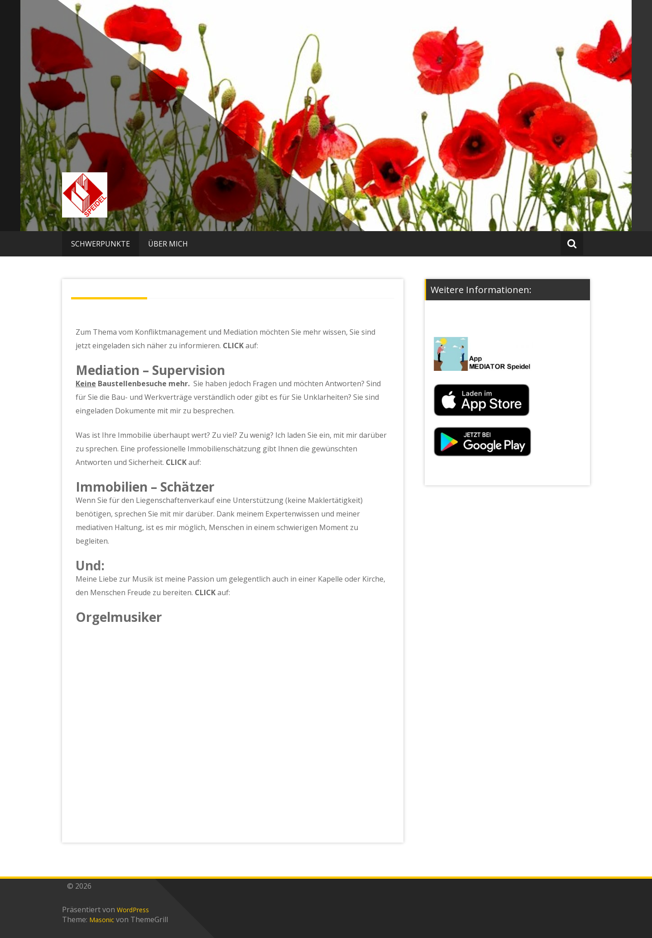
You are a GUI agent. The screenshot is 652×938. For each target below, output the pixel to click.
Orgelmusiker (119, 616)
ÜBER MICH (168, 244)
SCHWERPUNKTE (100, 244)
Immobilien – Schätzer (145, 486)
